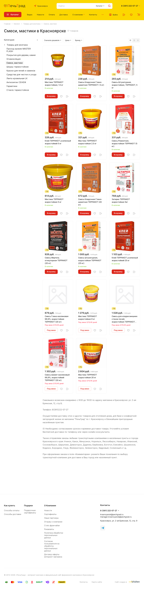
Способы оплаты (11, 510)
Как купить (9, 505)
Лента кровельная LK (17, 78)
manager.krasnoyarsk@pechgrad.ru (116, 517)
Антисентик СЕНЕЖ (16, 82)
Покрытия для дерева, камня (21, 55)
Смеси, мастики (15, 63)
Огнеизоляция (14, 59)
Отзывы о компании (53, 522)
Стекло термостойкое (18, 90)
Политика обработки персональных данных (53, 535)
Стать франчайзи (52, 525)
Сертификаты (50, 514)
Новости (48, 510)
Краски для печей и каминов (21, 70)
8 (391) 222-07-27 (129, 6)
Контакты (84, 582)
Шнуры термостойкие (18, 66)
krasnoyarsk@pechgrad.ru (111, 514)
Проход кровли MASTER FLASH (19, 49)
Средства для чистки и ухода (21, 74)
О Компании (50, 505)
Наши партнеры (51, 518)
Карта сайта (97, 582)
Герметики (12, 86)
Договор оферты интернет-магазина (53, 555)
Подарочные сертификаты (30, 511)
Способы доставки (12, 514)
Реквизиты (49, 529)
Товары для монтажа (17, 45)
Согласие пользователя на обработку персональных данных (51, 546)
